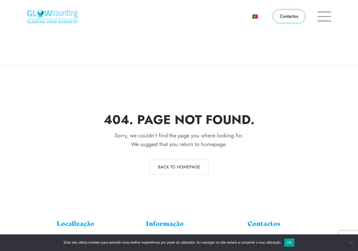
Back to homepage (179, 167)
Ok (289, 242)
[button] (289, 16)
